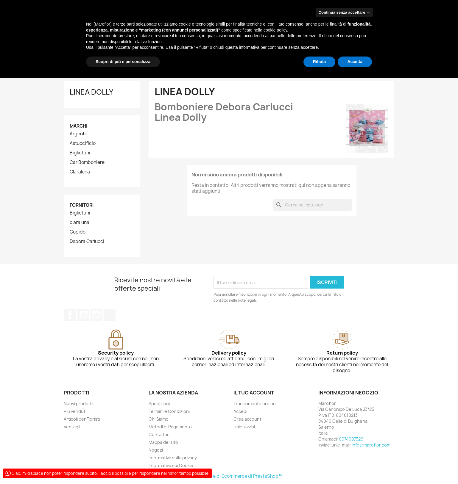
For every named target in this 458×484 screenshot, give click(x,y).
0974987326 (351, 439)
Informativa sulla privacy (173, 457)
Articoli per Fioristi (82, 419)
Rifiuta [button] (319, 61)
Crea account (247, 419)
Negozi (156, 450)
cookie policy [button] (275, 30)
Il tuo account (253, 392)
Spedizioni (159, 403)
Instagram (96, 315)
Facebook (70, 315)
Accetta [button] (354, 61)
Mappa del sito (163, 442)
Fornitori (82, 205)
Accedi (240, 411)
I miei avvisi (244, 427)
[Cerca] (312, 205)
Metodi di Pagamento (170, 427)
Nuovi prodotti (78, 403)
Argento (78, 134)
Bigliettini (80, 153)
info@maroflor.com (371, 445)
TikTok (110, 315)
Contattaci (159, 434)
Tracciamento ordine (254, 403)
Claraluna (80, 172)
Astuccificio (83, 143)
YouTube (83, 315)
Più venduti (75, 411)
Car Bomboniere (87, 162)
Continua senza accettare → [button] (344, 12)
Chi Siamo (159, 419)
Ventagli (72, 427)
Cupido (77, 232)
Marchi (78, 126)
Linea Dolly (91, 92)
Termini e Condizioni (169, 411)
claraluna (79, 222)
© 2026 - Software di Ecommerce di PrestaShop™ (229, 476)
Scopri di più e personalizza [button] (123, 61)
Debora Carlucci (87, 242)
